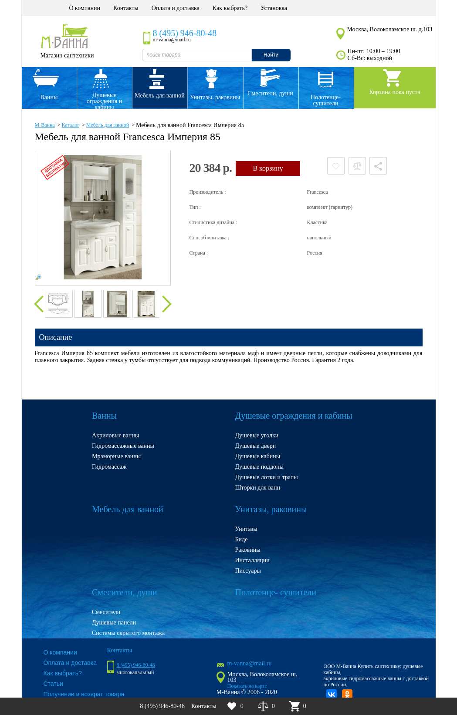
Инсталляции (252, 560)
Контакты (126, 8)
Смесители (106, 612)
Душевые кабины (258, 456)
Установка (274, 8)
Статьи (53, 683)
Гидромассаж (109, 466)
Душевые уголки (257, 435)
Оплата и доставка (176, 8)
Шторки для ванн (258, 487)
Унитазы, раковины (215, 97)
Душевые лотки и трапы (266, 477)
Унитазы (246, 529)
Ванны (49, 97)
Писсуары (248, 570)
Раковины (248, 550)
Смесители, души (270, 93)
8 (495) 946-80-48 (185, 33)
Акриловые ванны (115, 435)
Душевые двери (255, 446)
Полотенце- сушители (326, 100)
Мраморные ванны (116, 456)
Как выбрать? (230, 8)
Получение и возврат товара (84, 694)
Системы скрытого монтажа (128, 633)
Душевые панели (114, 622)
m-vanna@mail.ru (249, 663)
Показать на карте (247, 686)
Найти (271, 55)
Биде (241, 539)
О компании (84, 8)
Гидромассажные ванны (123, 446)
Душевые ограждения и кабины (104, 100)
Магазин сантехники (67, 55)
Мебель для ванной (160, 95)
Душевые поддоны (259, 466)
